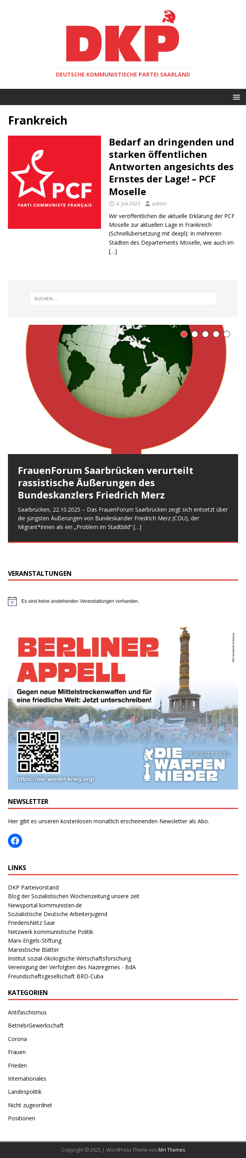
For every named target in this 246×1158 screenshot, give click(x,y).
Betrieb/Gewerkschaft (36, 1025)
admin (159, 203)
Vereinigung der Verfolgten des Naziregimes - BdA (72, 967)
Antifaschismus (27, 1012)
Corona (17, 1039)
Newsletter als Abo (183, 821)
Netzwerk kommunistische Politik (50, 932)
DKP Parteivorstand (33, 887)
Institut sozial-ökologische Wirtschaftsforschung (69, 958)
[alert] (123, 601)
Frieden (17, 1065)
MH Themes (171, 1149)
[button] (235, 96)
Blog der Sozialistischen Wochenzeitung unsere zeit (73, 896)
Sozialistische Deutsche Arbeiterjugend (57, 914)
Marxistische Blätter (33, 949)
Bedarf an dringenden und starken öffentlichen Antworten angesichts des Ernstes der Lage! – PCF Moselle (171, 166)
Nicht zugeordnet (30, 1105)
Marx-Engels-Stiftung (34, 940)
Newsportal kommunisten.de (45, 905)
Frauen (17, 1052)
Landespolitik (25, 1091)
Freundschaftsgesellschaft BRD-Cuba (55, 976)
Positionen (21, 1118)
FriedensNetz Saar (31, 922)
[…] (113, 251)
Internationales (27, 1078)
